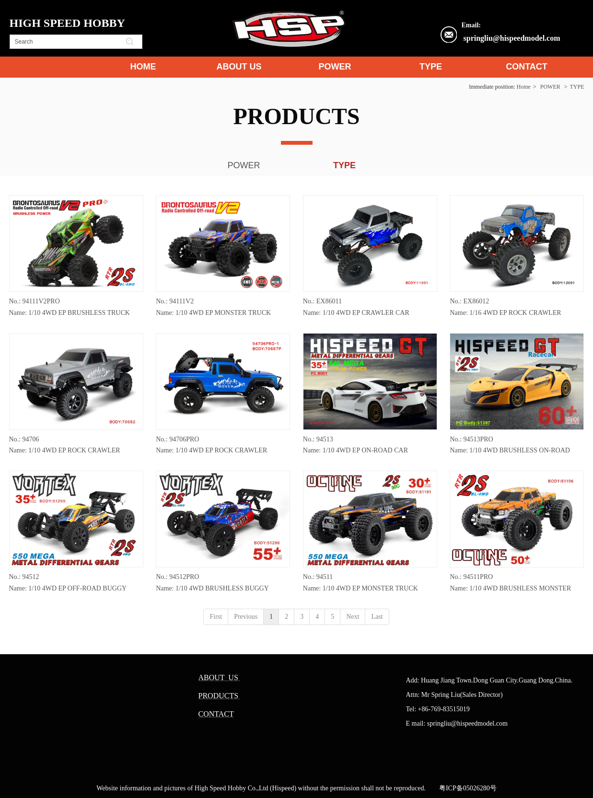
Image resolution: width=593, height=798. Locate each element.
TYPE (577, 86)
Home (524, 86)
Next (352, 616)
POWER (550, 86)
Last (377, 616)
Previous (245, 616)
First (215, 616)
